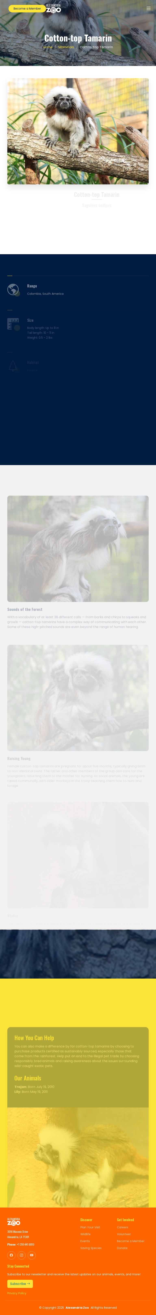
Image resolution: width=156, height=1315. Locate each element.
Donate (122, 1248)
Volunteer (124, 1234)
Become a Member (27, 9)
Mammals (66, 47)
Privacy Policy (16, 1293)
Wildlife (85, 1234)
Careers (122, 1227)
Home (48, 47)
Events (85, 1241)
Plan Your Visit (90, 1227)
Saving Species (91, 1248)
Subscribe (20, 1283)
